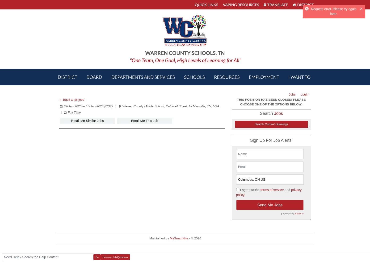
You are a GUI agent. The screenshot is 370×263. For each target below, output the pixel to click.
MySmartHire (179, 238)
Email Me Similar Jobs (87, 121)
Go (97, 257)
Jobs (292, 94)
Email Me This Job (144, 121)
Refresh (215, 238)
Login (304, 94)
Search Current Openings (271, 124)
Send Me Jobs (269, 205)
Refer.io (299, 214)
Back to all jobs (71, 99)
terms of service (272, 190)
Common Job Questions (115, 257)
